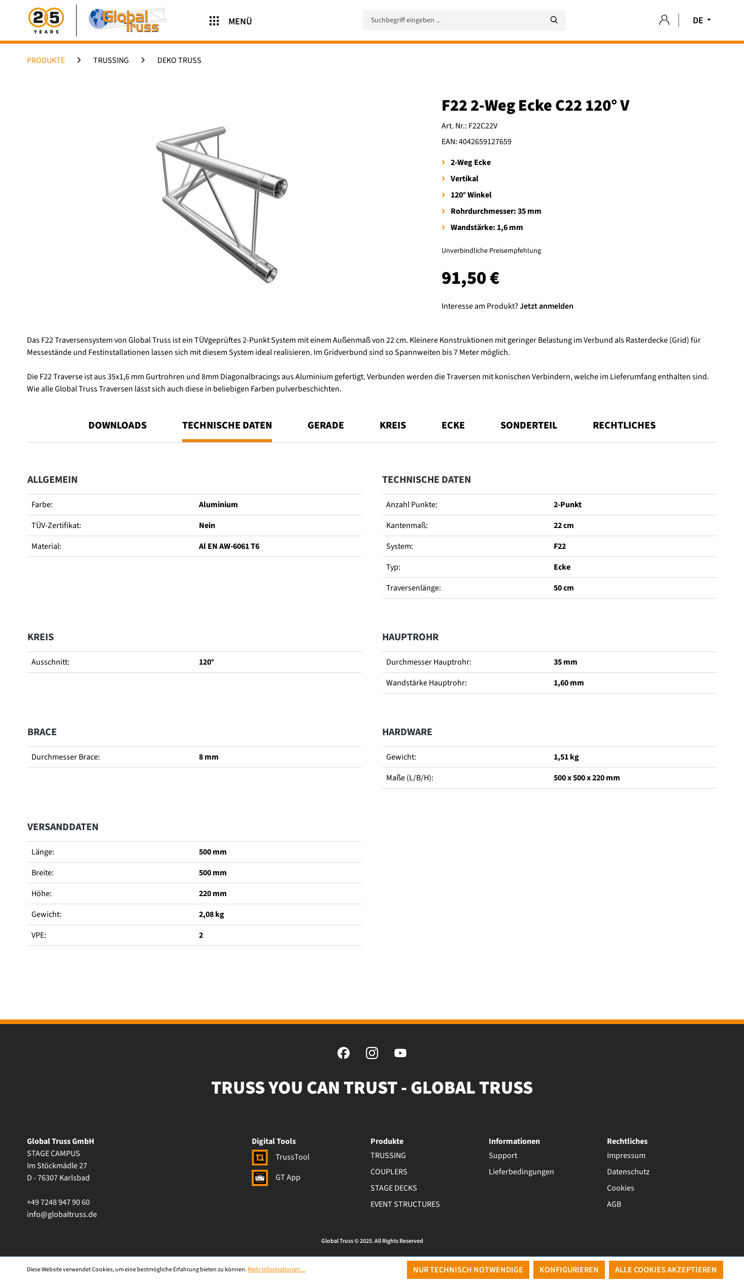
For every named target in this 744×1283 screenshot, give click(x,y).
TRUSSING (388, 1155)
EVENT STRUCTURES (405, 1204)
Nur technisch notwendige (468, 1269)
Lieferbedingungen (521, 1171)
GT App (276, 1177)
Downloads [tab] (117, 425)
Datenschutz (628, 1171)
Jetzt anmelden (546, 306)
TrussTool (281, 1157)
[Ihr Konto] (664, 20)
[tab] (227, 430)
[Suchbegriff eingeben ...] (464, 20)
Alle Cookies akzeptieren (666, 1269)
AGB (614, 1204)
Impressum (626, 1155)
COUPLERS (389, 1171)
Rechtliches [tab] (624, 425)
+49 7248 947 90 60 (58, 1202)
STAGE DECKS (393, 1188)
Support (503, 1155)
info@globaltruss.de (62, 1214)
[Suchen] (554, 20)
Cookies (620, 1188)
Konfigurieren (569, 1269)
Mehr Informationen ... (277, 1269)
